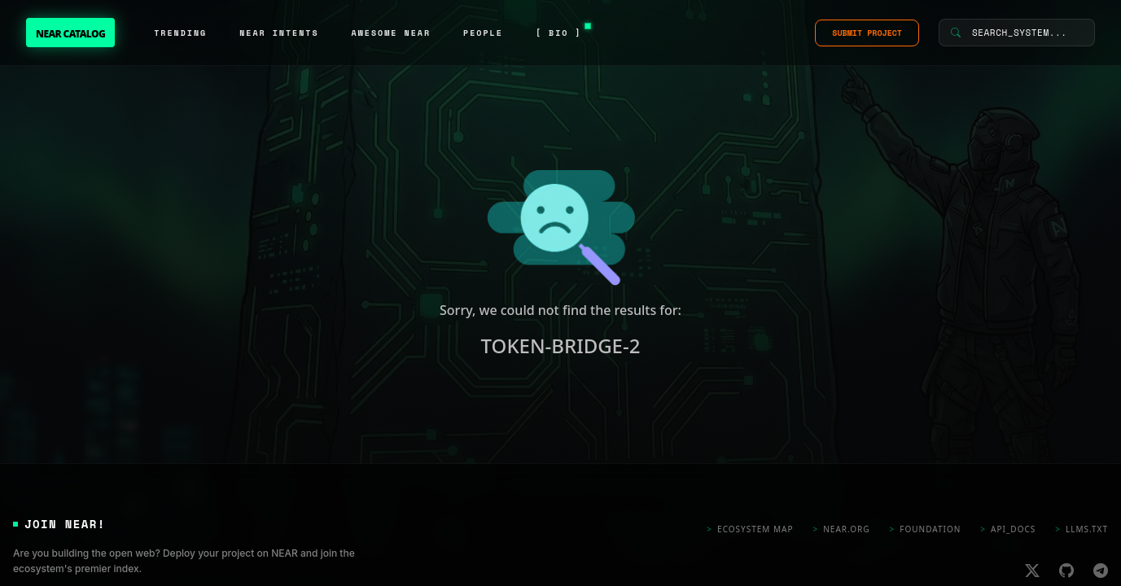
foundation (925, 529)
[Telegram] (1100, 569)
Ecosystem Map (750, 529)
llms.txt (1081, 529)
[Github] (1066, 569)
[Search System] (1017, 32)
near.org (841, 529)
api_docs (1008, 529)
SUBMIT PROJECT (867, 33)
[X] (1032, 569)
